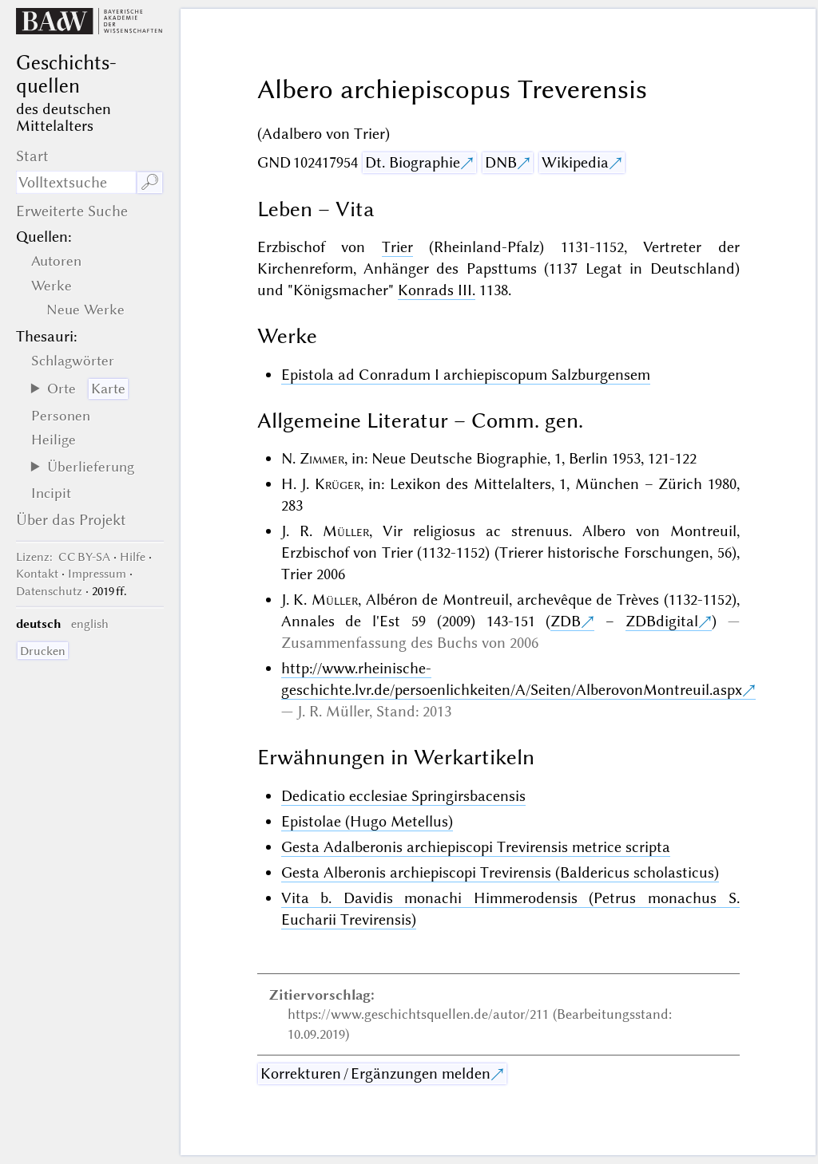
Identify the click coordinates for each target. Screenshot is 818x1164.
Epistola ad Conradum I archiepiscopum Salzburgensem (465, 374)
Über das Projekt (71, 520)
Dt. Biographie (412, 162)
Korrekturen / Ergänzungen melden (375, 1073)
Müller (346, 531)
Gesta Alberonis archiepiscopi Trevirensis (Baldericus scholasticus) (500, 872)
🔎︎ (150, 182)
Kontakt (37, 573)
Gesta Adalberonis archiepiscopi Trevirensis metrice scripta (475, 847)
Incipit (51, 493)
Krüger (337, 484)
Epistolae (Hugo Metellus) (367, 821)
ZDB (565, 621)
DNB (501, 162)
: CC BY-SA (63, 557)
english (90, 624)
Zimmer (322, 458)
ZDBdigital (661, 621)
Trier (397, 247)
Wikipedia (575, 162)
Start (32, 156)
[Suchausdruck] (76, 182)
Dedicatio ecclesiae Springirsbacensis (403, 796)
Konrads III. (436, 290)
